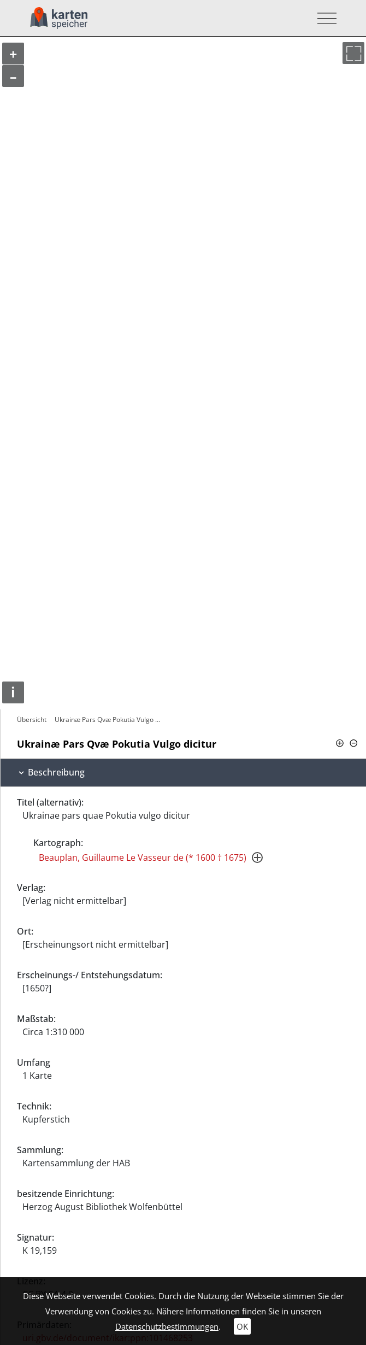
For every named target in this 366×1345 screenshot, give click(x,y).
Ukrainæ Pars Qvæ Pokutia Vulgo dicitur (109, 719)
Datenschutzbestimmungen (167, 1326)
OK (242, 1326)
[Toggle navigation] (324, 18)
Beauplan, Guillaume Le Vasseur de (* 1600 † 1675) (142, 857)
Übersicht (31, 719)
